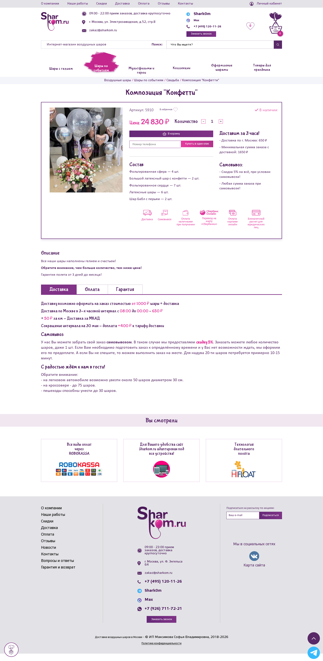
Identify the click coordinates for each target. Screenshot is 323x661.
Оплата (144, 3)
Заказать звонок (210, 34)
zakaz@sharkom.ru (112, 30)
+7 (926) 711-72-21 (163, 615)
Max (201, 20)
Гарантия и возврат (58, 573)
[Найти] (220, 46)
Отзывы (164, 3)
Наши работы (77, 3)
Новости (48, 554)
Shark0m (205, 14)
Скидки (101, 3)
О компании (50, 3)
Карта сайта (254, 573)
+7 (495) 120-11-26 (215, 26)
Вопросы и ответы (57, 567)
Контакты (185, 3)
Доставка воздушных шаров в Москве (118, 644)
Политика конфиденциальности (161, 650)
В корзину (171, 136)
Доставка (122, 3)
